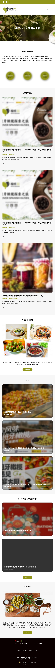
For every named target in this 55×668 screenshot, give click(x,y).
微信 (3, 2)
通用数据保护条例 (33, 650)
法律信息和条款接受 (22, 650)
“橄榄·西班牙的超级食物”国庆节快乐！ (18, 531)
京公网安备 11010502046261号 (28, 662)
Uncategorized (8, 533)
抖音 (9, 2)
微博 (6, 2)
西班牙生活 (15, 298)
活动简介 (27, 632)
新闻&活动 (4, 154)
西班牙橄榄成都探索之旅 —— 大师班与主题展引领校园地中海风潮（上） (26, 224)
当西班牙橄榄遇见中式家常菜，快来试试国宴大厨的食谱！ (25, 484)
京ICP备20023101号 (27, 664)
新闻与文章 (10, 154)
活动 (14, 154)
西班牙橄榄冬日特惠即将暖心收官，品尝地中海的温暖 (24, 448)
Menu (51, 9)
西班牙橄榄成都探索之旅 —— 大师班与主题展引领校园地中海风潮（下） (26, 151)
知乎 (12, 2)
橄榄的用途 (27, 369)
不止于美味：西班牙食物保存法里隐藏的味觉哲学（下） (23, 296)
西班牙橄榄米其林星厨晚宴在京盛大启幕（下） (21, 567)
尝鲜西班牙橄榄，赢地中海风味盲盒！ (18, 412)
